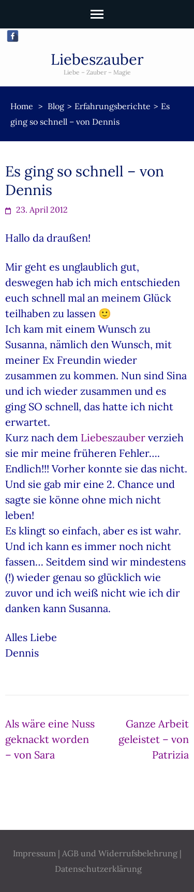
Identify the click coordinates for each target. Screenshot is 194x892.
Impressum (34, 853)
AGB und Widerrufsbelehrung (119, 853)
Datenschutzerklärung (98, 869)
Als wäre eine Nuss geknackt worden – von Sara (50, 739)
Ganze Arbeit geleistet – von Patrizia (153, 739)
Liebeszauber (97, 59)
